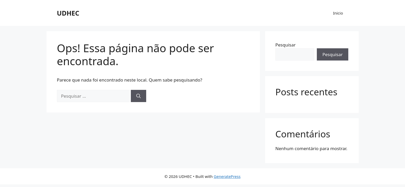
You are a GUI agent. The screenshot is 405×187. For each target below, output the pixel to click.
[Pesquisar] (138, 96)
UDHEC (68, 13)
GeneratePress (227, 176)
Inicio (338, 13)
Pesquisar (285, 45)
